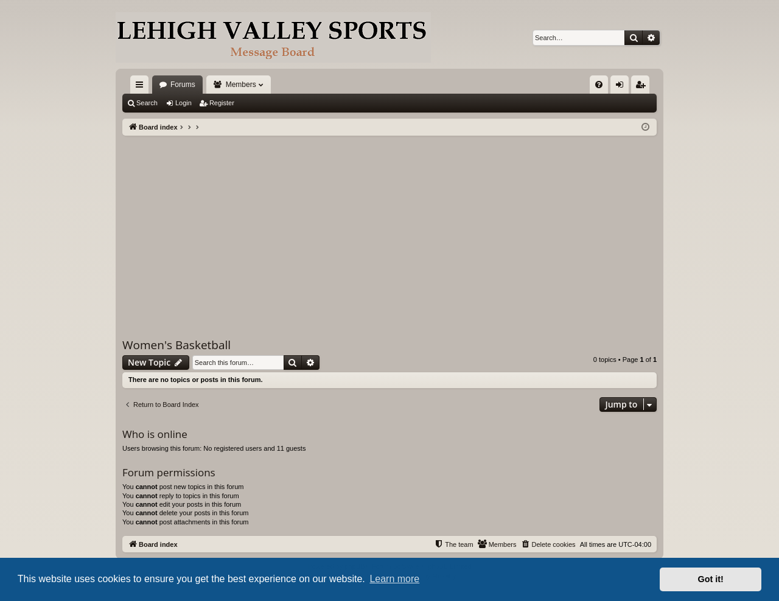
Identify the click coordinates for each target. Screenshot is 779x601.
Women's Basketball (176, 345)
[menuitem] (599, 84)
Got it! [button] (711, 579)
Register (221, 102)
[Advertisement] (389, 227)
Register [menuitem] (643, 87)
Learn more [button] (394, 579)
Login (183, 102)
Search (147, 102)
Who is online (154, 434)
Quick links (141, 87)
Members (241, 84)
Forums (182, 84)
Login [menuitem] (622, 87)
